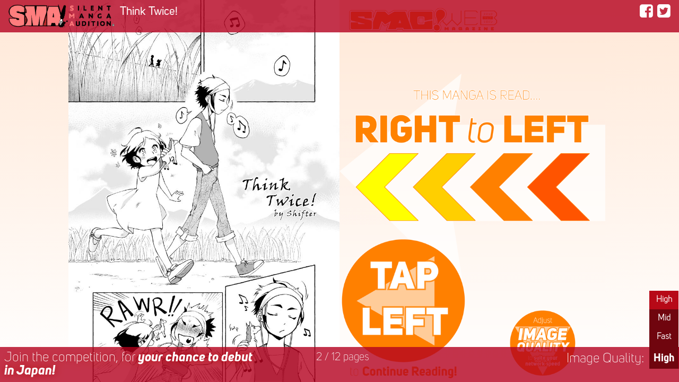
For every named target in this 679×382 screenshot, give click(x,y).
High (664, 300)
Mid (664, 318)
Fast (664, 337)
